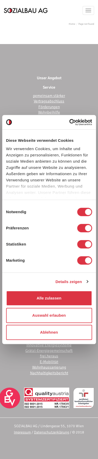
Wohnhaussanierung (49, 367)
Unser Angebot (49, 78)
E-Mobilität (49, 361)
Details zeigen (68, 281)
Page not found (86, 24)
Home (72, 24)
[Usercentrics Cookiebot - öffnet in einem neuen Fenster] (70, 122)
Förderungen (49, 107)
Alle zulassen (49, 298)
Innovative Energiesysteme (49, 345)
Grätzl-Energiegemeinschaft (49, 350)
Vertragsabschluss (49, 101)
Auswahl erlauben (49, 315)
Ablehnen (49, 332)
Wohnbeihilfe (49, 112)
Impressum (22, 432)
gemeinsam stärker (49, 95)
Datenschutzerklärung (51, 432)
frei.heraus (49, 356)
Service (49, 87)
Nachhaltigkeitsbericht (49, 373)
